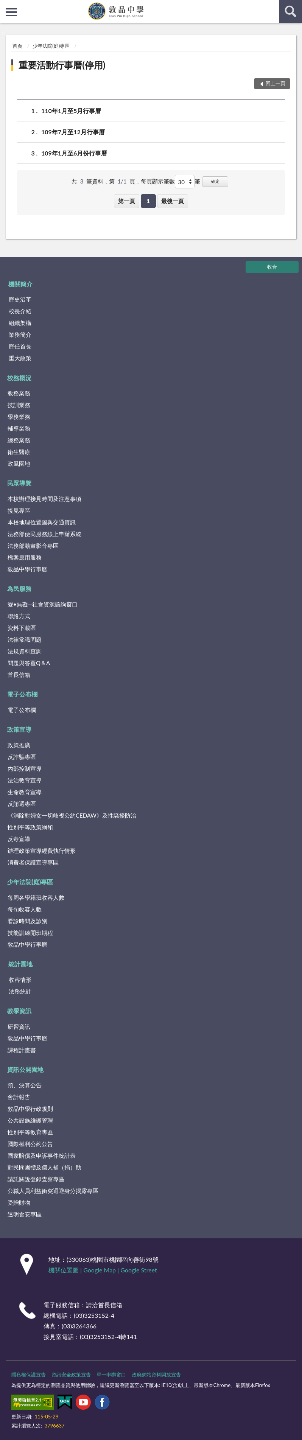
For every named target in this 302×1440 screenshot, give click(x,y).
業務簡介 (20, 334)
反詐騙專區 (22, 756)
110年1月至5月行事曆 (71, 110)
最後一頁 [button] (172, 200)
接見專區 (19, 510)
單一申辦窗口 (111, 1375)
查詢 (290, 11)
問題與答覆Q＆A (29, 662)
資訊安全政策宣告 (71, 1375)
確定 (215, 181)
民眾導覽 (19, 483)
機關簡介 (20, 284)
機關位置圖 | (65, 1270)
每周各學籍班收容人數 (36, 897)
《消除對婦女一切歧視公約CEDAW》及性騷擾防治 (72, 815)
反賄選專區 (22, 803)
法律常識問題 (25, 639)
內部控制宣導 (25, 768)
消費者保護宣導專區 (33, 862)
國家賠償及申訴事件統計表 (42, 1155)
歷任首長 (20, 346)
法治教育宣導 (25, 780)
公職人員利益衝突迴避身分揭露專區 (53, 1190)
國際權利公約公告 (30, 1143)
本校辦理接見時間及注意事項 (44, 498)
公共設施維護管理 (30, 1120)
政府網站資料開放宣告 (156, 1375)
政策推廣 (19, 745)
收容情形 (20, 979)
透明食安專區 (25, 1214)
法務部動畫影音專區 (33, 545)
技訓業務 (19, 404)
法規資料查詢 (25, 651)
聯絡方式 (19, 616)
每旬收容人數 (25, 909)
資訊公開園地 (25, 1069)
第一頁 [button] (126, 200)
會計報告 (19, 1096)
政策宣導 (19, 729)
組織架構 (20, 322)
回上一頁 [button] (275, 83)
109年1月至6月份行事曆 (74, 153)
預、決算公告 (25, 1085)
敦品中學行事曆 (27, 569)
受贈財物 (19, 1202)
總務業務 (19, 440)
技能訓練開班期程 (30, 932)
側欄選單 (11, 12)
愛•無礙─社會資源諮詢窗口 (43, 604)
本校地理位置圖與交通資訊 (42, 522)
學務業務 (19, 416)
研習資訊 (19, 1026)
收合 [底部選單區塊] (272, 267)
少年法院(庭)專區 (51, 46)
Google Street (138, 1270)
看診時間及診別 (27, 920)
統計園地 (20, 963)
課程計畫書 (22, 1050)
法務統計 (20, 991)
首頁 (17, 46)
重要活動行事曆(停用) (62, 64)
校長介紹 (20, 311)
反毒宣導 (19, 838)
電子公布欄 (22, 694)
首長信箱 (19, 674)
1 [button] (148, 200)
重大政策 (20, 358)
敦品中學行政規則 (30, 1108)
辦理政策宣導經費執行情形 (42, 850)
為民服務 (19, 588)
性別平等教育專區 (30, 1132)
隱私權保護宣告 (28, 1375)
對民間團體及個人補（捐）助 (44, 1167)
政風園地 (19, 463)
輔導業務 (19, 428)
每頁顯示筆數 (158, 181)
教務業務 (19, 393)
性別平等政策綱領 (30, 827)
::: (6, 6)
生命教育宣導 (25, 791)
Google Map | (101, 1270)
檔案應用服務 (25, 557)
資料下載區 (22, 627)
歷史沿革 (20, 299)
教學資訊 (19, 1010)
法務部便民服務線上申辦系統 (44, 533)
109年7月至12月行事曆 (73, 132)
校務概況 (19, 377)
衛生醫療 (19, 451)
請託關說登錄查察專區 (36, 1179)
